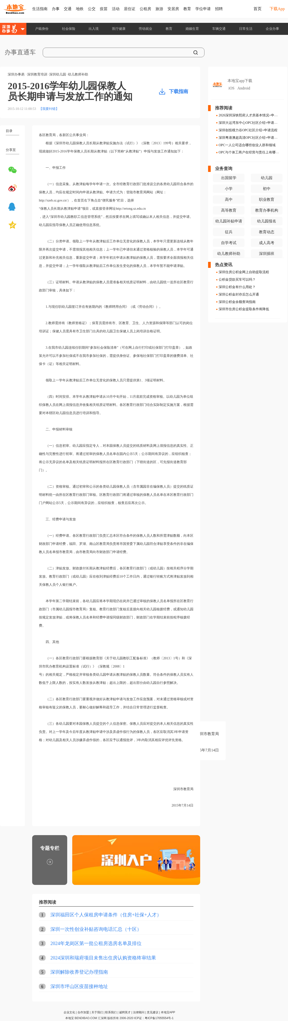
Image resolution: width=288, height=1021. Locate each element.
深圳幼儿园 (57, 74)
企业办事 (272, 29)
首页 (257, 8)
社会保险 (68, 29)
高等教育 (228, 210)
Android (243, 88)
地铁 (80, 9)
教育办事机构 (266, 210)
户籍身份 (41, 29)
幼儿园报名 (266, 221)
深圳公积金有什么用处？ (237, 287)
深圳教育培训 (37, 74)
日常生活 (245, 29)
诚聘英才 (125, 1012)
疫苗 (104, 9)
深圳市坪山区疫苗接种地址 (79, 986)
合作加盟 (83, 1012)
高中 (229, 199)
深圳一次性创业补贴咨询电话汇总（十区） (96, 929)
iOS (231, 88)
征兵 (229, 232)
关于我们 (97, 1012)
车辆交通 (219, 29)
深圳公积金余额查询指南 (237, 301)
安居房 (173, 9)
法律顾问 (138, 1012)
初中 (266, 189)
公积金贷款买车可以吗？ (237, 279)
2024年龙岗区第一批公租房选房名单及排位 (96, 943)
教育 (187, 9)
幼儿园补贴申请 (228, 221)
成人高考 (266, 243)
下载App (277, 8)
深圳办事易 (16, 74)
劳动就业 (145, 29)
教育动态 (266, 232)
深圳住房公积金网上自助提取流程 (244, 272)
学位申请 (203, 9)
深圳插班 (266, 254)
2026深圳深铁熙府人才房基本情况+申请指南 (251, 115)
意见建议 (152, 1012)
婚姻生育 (192, 29)
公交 (92, 9)
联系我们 (111, 1012)
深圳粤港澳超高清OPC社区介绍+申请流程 (250, 137)
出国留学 (228, 178)
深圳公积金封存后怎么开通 (239, 294)
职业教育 (266, 199)
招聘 (219, 9)
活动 (116, 9)
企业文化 (69, 1012)
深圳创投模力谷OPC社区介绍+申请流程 (248, 130)
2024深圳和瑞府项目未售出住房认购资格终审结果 (103, 957)
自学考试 (228, 243)
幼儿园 (266, 178)
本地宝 (69, 1018)
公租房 (145, 9)
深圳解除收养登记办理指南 (79, 972)
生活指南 (40, 9)
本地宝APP (168, 1012)
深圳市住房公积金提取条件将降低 (244, 309)
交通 (68, 9)
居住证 (129, 9)
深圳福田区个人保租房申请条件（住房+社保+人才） (106, 914)
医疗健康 (119, 29)
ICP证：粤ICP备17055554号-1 (154, 1018)
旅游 (159, 9)
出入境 (94, 29)
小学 (229, 189)
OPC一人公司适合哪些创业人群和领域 (247, 145)
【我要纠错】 (49, 109)
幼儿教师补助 (78, 74)
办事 (56, 9)
